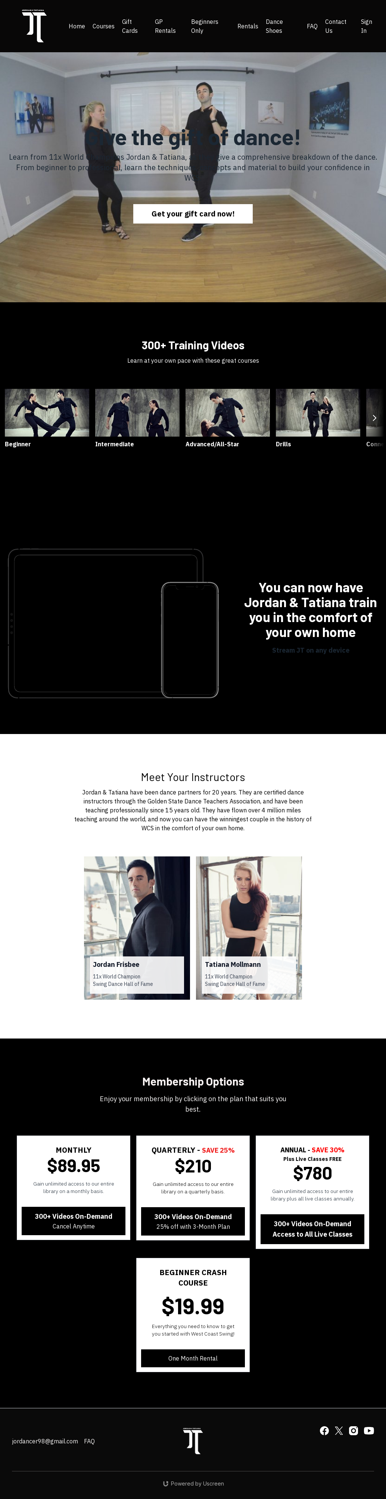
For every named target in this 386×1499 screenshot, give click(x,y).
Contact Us (335, 26)
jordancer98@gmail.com (45, 1441)
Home (77, 26)
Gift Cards (130, 26)
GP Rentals (165, 26)
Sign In (366, 26)
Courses (104, 26)
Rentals (247, 26)
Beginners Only (204, 26)
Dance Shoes (274, 26)
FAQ (312, 26)
